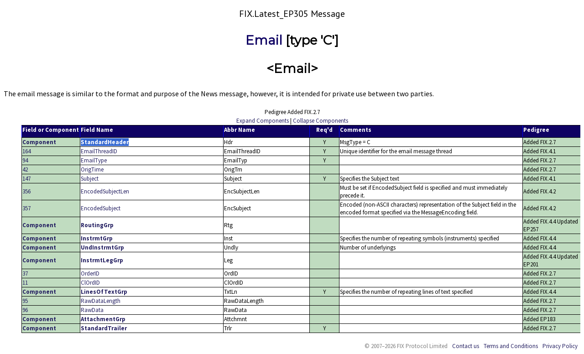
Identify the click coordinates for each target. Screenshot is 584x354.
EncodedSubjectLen (105, 191)
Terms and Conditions (511, 346)
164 (26, 151)
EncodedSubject (100, 208)
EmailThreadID (99, 151)
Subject (90, 178)
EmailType (94, 160)
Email (263, 40)
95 (25, 301)
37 (25, 273)
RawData (92, 310)
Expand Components (262, 121)
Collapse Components (320, 121)
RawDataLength (100, 301)
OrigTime (92, 169)
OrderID (90, 273)
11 (25, 282)
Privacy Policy (560, 346)
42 (25, 169)
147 (26, 178)
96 (25, 310)
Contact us (465, 346)
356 (26, 191)
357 (26, 208)
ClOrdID (90, 282)
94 (25, 160)
